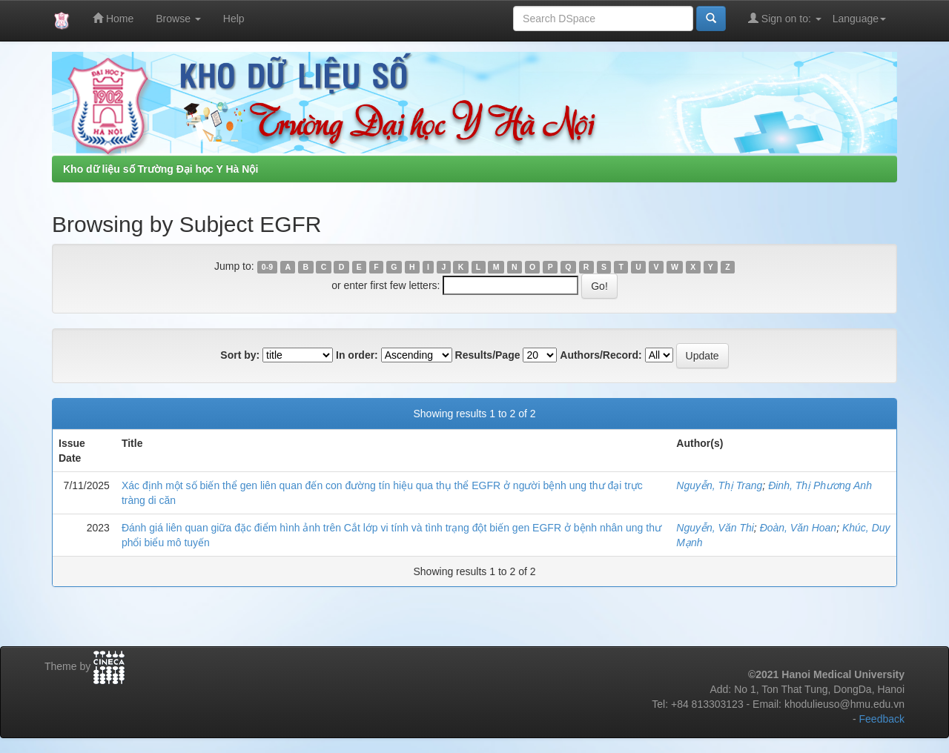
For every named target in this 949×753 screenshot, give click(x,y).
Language (859, 18)
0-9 (267, 266)
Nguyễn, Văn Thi (715, 528)
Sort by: (239, 355)
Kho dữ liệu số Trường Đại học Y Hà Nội (160, 169)
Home (113, 18)
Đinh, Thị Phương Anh (820, 485)
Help (234, 18)
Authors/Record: (600, 355)
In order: (357, 355)
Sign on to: (784, 18)
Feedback (882, 719)
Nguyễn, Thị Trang (719, 485)
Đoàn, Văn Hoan (798, 528)
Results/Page (487, 355)
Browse (178, 18)
